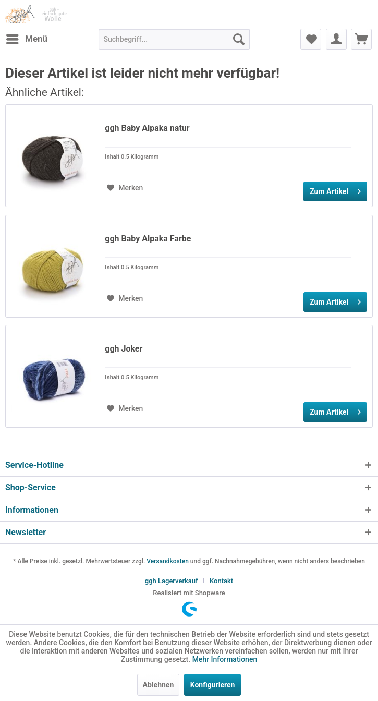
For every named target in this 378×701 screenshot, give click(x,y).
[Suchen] (239, 39)
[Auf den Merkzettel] (125, 188)
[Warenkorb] (361, 39)
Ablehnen (158, 685)
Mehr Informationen (225, 659)
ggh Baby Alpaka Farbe (148, 239)
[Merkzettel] (310, 39)
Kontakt (221, 581)
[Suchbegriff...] (174, 39)
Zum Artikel (335, 189)
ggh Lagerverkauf (171, 581)
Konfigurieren (212, 685)
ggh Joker (123, 349)
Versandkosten (168, 561)
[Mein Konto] (336, 39)
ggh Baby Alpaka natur (147, 128)
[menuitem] (26, 39)
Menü (26, 37)
